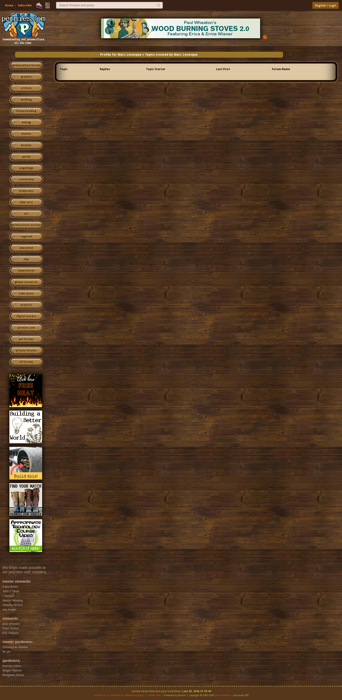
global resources (26, 282)
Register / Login (325, 5)
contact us (100, 695)
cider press (26, 293)
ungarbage (26, 168)
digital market (26, 316)
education (26, 247)
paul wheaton (223, 695)
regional (26, 236)
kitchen (26, 145)
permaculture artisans (26, 225)
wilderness (26, 191)
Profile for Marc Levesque (121, 54)
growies (26, 76)
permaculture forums (26, 65)
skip (26, 259)
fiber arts (26, 202)
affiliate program (134, 695)
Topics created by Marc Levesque (171, 54)
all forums (26, 361)
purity (26, 156)
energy (26, 122)
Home (9, 5)
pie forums (26, 339)
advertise (115, 695)
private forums (26, 350)
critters (26, 88)
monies (26, 133)
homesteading (26, 111)
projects (26, 304)
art (26, 213)
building (26, 99)
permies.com (26, 327)
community (26, 179)
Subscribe (25, 5)
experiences (26, 270)
